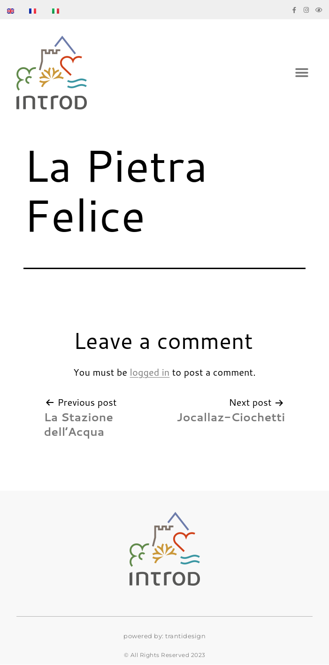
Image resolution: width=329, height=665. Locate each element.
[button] (302, 72)
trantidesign (185, 636)
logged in (150, 372)
